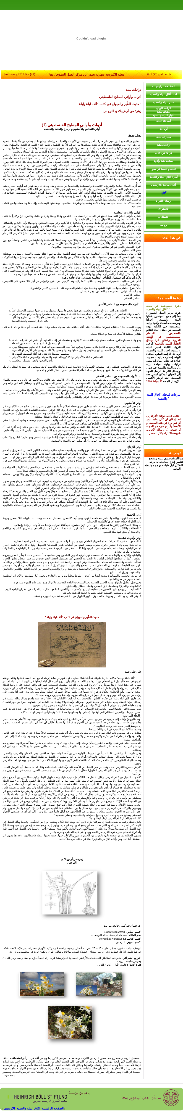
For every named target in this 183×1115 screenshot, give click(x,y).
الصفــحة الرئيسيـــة (163, 86)
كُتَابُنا (163, 193)
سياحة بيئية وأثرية (163, 161)
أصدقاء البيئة (163, 121)
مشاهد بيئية (163, 111)
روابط (163, 225)
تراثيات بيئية (163, 145)
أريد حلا (163, 129)
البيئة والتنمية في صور (163, 169)
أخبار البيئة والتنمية (163, 115)
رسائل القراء (163, 201)
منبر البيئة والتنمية (163, 102)
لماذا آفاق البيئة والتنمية (163, 94)
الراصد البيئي (163, 108)
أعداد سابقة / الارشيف (163, 185)
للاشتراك (163, 209)
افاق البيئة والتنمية (28, 1108)
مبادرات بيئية (163, 137)
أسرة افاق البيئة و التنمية (163, 177)
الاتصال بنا (163, 217)
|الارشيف (9, 1108)
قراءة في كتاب (163, 153)
